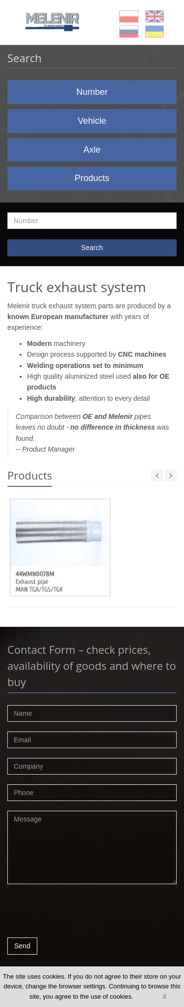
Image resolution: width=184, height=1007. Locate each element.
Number (91, 92)
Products (92, 178)
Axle (92, 150)
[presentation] (82, 913)
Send (22, 946)
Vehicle (92, 121)
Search (92, 248)
